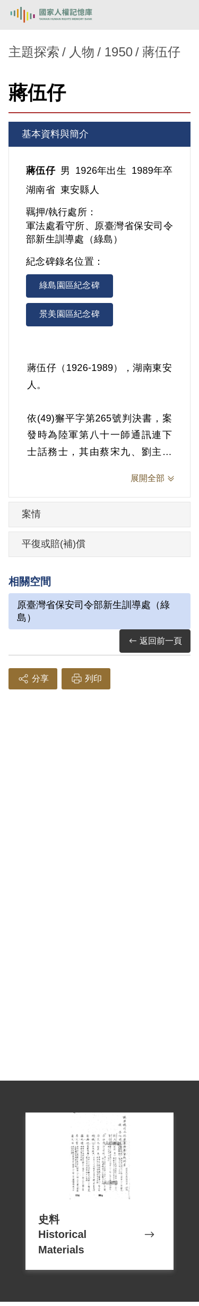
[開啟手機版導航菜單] (179, 15)
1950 (119, 52)
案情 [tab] (31, 514)
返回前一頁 (155, 641)
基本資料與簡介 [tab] (55, 134)
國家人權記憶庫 (62, 15)
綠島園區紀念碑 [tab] (69, 285)
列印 (86, 678)
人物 (81, 52)
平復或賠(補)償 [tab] (53, 543)
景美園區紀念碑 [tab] (69, 313)
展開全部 (148, 478)
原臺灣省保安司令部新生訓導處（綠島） (93, 611)
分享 (33, 678)
